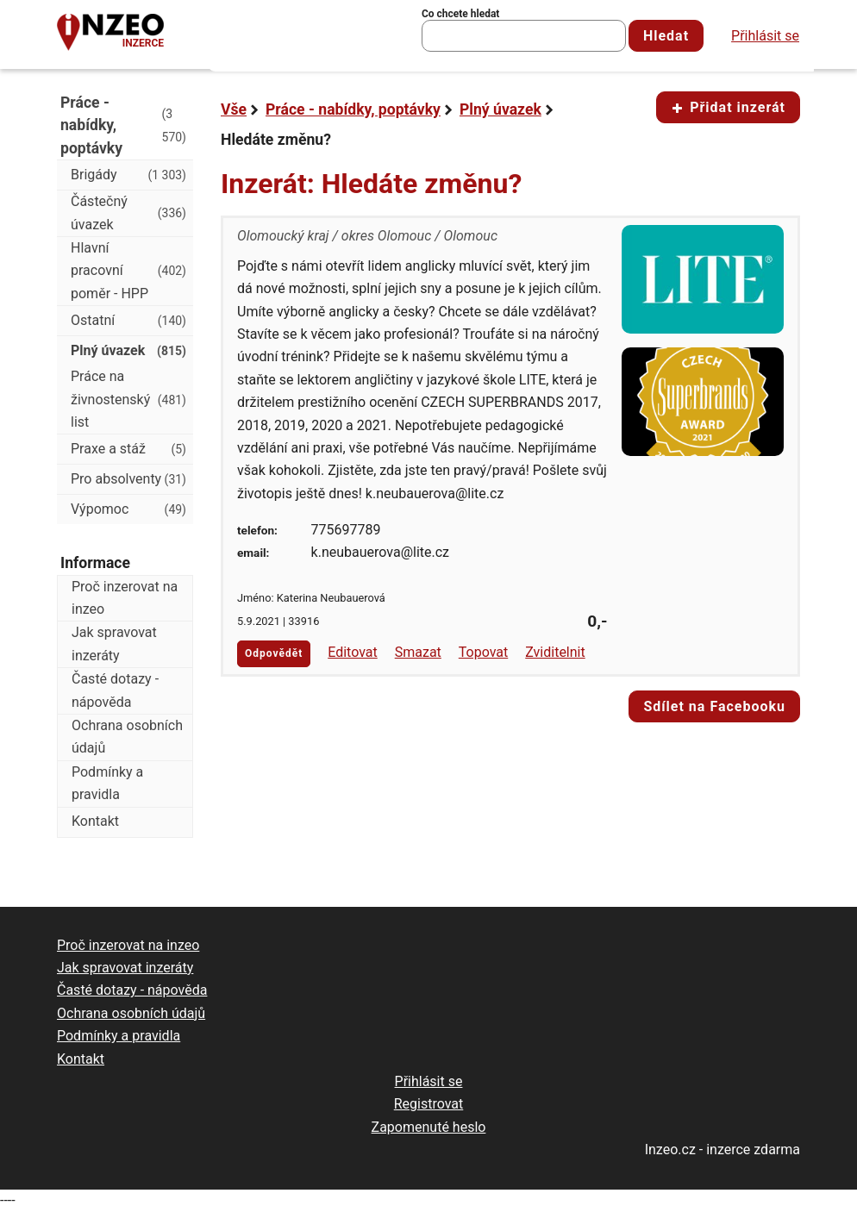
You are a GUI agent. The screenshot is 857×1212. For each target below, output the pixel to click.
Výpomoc (128, 509)
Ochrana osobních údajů (127, 736)
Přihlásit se (765, 36)
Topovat (483, 652)
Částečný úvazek (128, 212)
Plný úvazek (500, 109)
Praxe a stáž (128, 449)
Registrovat (429, 1104)
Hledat (666, 36)
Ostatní (128, 320)
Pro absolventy (128, 479)
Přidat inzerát (728, 107)
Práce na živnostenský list (128, 399)
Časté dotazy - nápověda (115, 690)
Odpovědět (274, 653)
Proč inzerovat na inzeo (125, 597)
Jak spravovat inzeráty (114, 643)
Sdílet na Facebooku (714, 706)
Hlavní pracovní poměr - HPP (128, 271)
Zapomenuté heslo (429, 1127)
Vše (234, 109)
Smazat (418, 652)
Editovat (353, 652)
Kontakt (95, 821)
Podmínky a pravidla (107, 783)
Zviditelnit (555, 652)
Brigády (128, 175)
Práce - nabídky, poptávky (353, 109)
